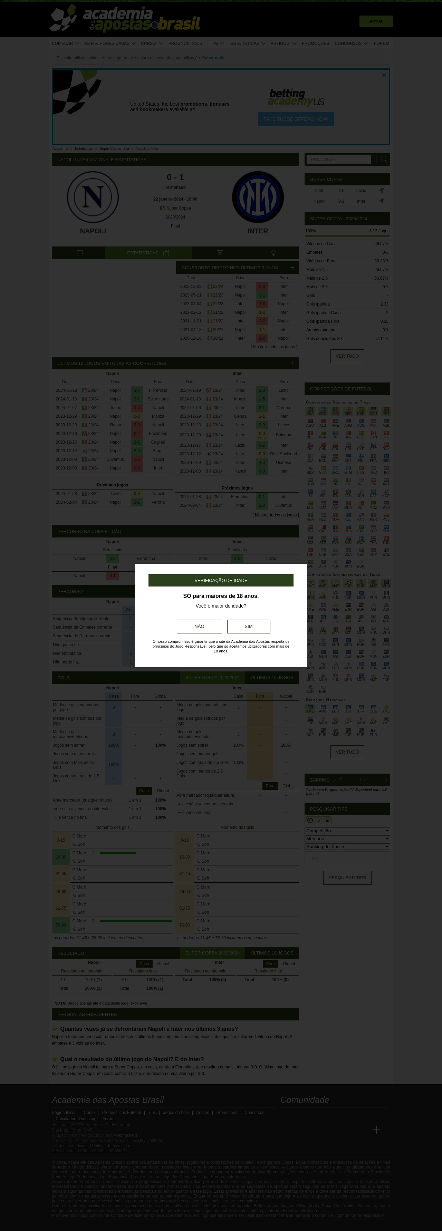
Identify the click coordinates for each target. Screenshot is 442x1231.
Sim (249, 626)
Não (199, 626)
